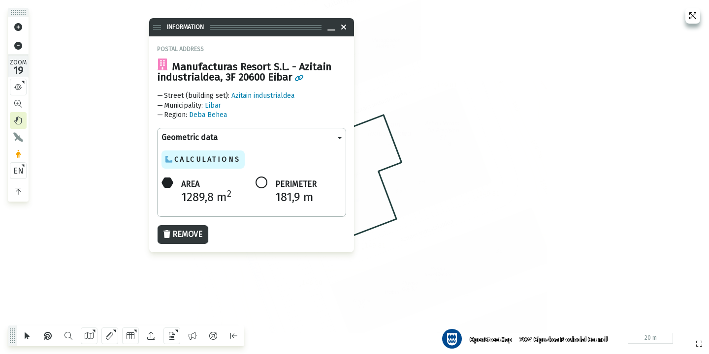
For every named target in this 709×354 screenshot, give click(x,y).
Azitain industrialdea (262, 95)
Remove (182, 234)
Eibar (213, 105)
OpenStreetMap (488, 336)
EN (18, 171)
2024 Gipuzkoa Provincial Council (561, 336)
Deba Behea (208, 115)
